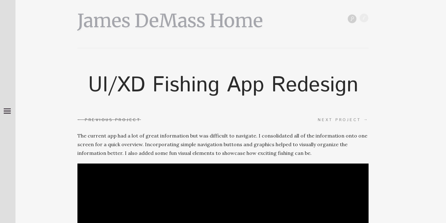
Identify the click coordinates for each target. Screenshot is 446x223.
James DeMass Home (170, 18)
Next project (343, 120)
